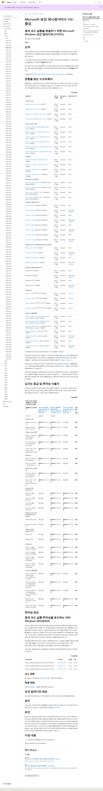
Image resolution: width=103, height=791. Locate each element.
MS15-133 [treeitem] (8, 45)
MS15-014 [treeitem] (8, 328)
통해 (46, 352)
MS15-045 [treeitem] (8, 254)
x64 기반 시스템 (30, 215)
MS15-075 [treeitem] (8, 183)
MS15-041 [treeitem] (8, 264)
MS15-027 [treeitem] (8, 297)
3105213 (71, 293)
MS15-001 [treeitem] (8, 359)
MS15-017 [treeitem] (8, 321)
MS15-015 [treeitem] (8, 325)
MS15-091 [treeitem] (8, 145)
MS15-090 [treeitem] (8, 147)
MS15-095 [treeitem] (8, 135)
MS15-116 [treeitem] (8, 85)
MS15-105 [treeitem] (8, 112)
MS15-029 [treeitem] (8, 292)
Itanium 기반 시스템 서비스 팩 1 (34, 192)
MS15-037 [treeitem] (8, 273)
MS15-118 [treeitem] (8, 81)
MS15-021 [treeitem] (8, 311)
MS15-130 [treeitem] (8, 52)
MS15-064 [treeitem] (8, 209)
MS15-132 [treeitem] (8, 47)
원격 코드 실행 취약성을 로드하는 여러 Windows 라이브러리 (91, 31)
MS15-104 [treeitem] (8, 114)
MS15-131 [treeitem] (8, 50)
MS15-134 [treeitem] (8, 43)
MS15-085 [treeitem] (8, 159)
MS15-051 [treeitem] (8, 240)
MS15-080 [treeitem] (8, 171)
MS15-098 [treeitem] (8, 128)
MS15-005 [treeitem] (8, 349)
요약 (84, 22)
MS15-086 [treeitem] (8, 157)
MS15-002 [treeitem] (8, 356)
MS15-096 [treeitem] (8, 133)
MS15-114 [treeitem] (8, 90)
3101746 (71, 231)
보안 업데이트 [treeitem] (7, 19)
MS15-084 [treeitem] (8, 161)
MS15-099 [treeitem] (8, 126)
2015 (41, 14)
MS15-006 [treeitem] (8, 347)
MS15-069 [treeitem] (8, 197)
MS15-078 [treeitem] (8, 176)
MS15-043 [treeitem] (8, 259)
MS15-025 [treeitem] (8, 302)
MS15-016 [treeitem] (8, 323)
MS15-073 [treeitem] (8, 188)
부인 (84, 39)
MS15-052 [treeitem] (8, 237)
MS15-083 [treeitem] (8, 164)
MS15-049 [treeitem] (8, 245)
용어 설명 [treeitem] (5, 406)
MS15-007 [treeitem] (8, 344)
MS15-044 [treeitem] (8, 256)
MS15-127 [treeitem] (8, 59)
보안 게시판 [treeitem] (8, 28)
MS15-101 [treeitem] (8, 121)
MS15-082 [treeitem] (8, 166)
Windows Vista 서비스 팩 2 (32, 104)
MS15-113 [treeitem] (8, 93)
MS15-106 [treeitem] (8, 109)
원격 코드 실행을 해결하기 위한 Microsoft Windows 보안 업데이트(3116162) (91, 18)
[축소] (20, 12)
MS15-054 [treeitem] (8, 233)
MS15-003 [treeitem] (8, 354)
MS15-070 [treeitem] (8, 195)
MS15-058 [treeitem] (8, 223)
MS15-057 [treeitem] (8, 226)
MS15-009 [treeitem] (8, 340)
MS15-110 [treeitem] (8, 100)
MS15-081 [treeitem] (8, 169)
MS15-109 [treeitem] (8, 102)
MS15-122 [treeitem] (8, 71)
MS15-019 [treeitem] (8, 316)
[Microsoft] (3, 2)
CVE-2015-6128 (61, 662)
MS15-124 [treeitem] (8, 66)
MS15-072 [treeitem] (8, 190)
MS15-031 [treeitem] (8, 287)
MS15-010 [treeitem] (8, 337)
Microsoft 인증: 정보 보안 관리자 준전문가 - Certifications (40, 766)
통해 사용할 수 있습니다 (64, 360)
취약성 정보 (86, 28)
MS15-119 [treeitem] (8, 78)
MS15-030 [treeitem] (8, 290)
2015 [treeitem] (7, 38)
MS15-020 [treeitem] (8, 313)
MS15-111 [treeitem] (8, 97)
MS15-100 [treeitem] (8, 123)
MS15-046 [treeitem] (8, 252)
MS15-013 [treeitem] (8, 330)
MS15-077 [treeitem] (8, 178)
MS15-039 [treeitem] (8, 268)
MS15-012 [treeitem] (8, 332)
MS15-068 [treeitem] (8, 199)
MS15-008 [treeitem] (8, 342)
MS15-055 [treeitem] (8, 230)
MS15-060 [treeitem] (8, 218)
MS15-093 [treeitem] (8, 140)
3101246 (71, 212)
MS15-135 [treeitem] (8, 40)
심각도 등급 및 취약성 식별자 (90, 26)
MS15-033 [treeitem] (8, 283)
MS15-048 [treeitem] (8, 247)
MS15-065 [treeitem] (8, 207)
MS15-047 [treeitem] (8, 249)
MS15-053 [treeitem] (8, 235)
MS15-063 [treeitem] (8, 211)
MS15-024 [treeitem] (8, 304)
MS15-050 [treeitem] (8, 242)
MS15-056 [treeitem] (8, 228)
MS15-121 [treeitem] (8, 74)
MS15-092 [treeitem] (8, 142)
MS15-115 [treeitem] (8, 88)
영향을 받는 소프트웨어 (89, 24)
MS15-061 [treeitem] (8, 216)
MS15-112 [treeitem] (8, 95)
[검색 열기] (95, 2)
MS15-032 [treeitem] (8, 285)
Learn (26, 14)
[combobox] (11, 16)
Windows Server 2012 (31, 248)
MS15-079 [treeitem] (8, 173)
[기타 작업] (76, 14)
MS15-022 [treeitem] (8, 309)
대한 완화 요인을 (44, 678)
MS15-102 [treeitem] (8, 119)
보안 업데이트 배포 (88, 34)
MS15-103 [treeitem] (8, 116)
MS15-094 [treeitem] (8, 138)
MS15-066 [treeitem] (8, 204)
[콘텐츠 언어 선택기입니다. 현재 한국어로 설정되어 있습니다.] (5, 788)
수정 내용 (85, 41)
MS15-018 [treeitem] (8, 318)
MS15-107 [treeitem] (8, 107)
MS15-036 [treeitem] (8, 275)
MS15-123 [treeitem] (8, 69)
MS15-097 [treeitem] (8, 131)
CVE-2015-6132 (61, 666)
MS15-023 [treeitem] (8, 306)
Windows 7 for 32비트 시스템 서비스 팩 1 (36, 159)
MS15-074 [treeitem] (8, 185)
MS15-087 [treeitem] (8, 154)
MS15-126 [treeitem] (8, 62)
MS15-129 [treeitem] (8, 55)
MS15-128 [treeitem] (8, 57)
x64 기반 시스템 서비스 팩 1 (33, 169)
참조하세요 (55, 707)
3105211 (71, 303)
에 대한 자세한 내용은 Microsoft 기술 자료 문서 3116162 (48, 74)
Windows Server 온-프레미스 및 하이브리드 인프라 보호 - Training (42, 759)
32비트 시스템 (29, 205)
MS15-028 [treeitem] (8, 294)
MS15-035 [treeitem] (8, 278)
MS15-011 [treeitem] (8, 335)
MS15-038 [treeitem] (8, 271)
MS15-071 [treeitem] (8, 192)
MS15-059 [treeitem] (8, 221)
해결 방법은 (31, 687)
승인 (84, 37)
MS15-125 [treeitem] (8, 64)
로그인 (99, 2)
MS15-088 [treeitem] (8, 152)
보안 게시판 (35, 14)
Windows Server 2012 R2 (32, 257)
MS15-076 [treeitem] (8, 180)
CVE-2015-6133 (61, 669)
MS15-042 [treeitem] (8, 261)
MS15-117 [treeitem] (8, 83)
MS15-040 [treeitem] (8, 266)
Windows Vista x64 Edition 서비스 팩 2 (35, 114)
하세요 (60, 88)
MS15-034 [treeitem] (8, 280)
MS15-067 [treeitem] (8, 202)
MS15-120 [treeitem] (8, 76)
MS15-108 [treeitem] (8, 104)
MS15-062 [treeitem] (8, 214)
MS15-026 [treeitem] (8, 299)
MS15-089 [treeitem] (8, 150)
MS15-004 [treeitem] (8, 351)
